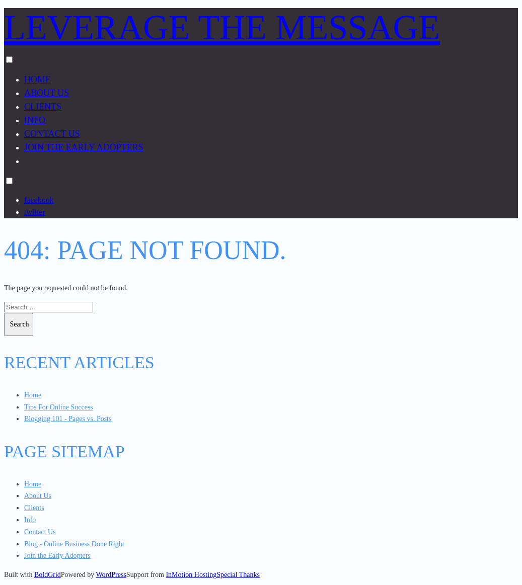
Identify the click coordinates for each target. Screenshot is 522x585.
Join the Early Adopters (83, 147)
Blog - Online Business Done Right (74, 544)
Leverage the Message (222, 27)
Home (37, 79)
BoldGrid (47, 574)
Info (34, 120)
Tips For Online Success (58, 407)
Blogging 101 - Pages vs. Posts (67, 419)
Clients (42, 107)
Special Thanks (238, 574)
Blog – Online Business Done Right (109, 161)
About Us (46, 93)
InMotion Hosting (191, 574)
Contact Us (52, 134)
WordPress (111, 574)
